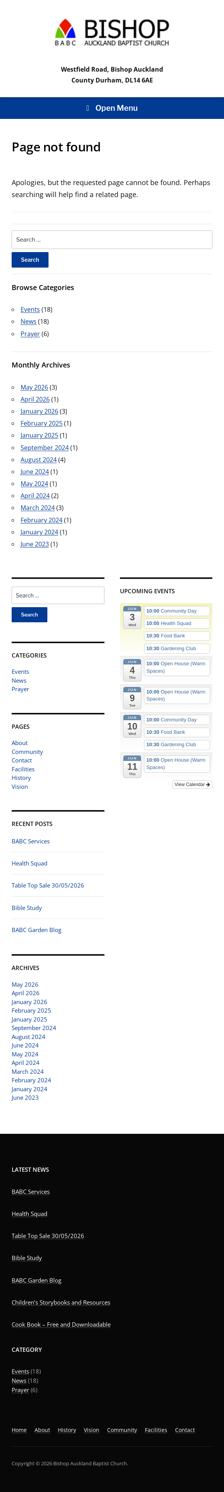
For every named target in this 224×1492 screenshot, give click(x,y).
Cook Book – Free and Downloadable (61, 1324)
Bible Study (27, 908)
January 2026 (29, 1002)
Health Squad (29, 863)
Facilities (23, 769)
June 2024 (25, 1045)
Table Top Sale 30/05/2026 (48, 885)
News (19, 680)
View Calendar (192, 784)
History (21, 777)
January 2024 (29, 1089)
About (20, 743)
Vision (20, 786)
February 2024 (31, 1080)
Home (19, 1430)
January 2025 (29, 1019)
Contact (22, 760)
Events (20, 671)
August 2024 (28, 1036)
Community (27, 751)
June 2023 (25, 1097)
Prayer (20, 689)
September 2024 (34, 1028)
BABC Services (31, 841)
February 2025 (31, 1010)
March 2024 (28, 1071)
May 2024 (25, 1054)
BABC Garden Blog (36, 930)
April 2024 (26, 1062)
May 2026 (25, 984)
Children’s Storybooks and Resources (61, 1302)
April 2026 (26, 993)
